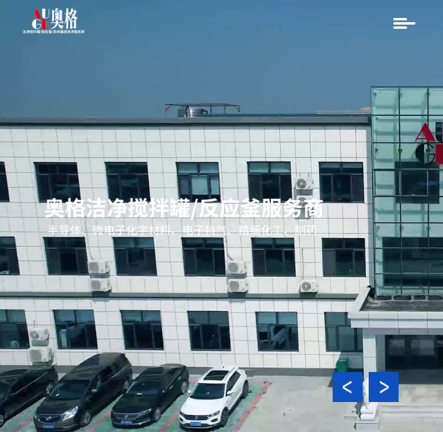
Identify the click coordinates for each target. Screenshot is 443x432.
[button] (348, 387)
